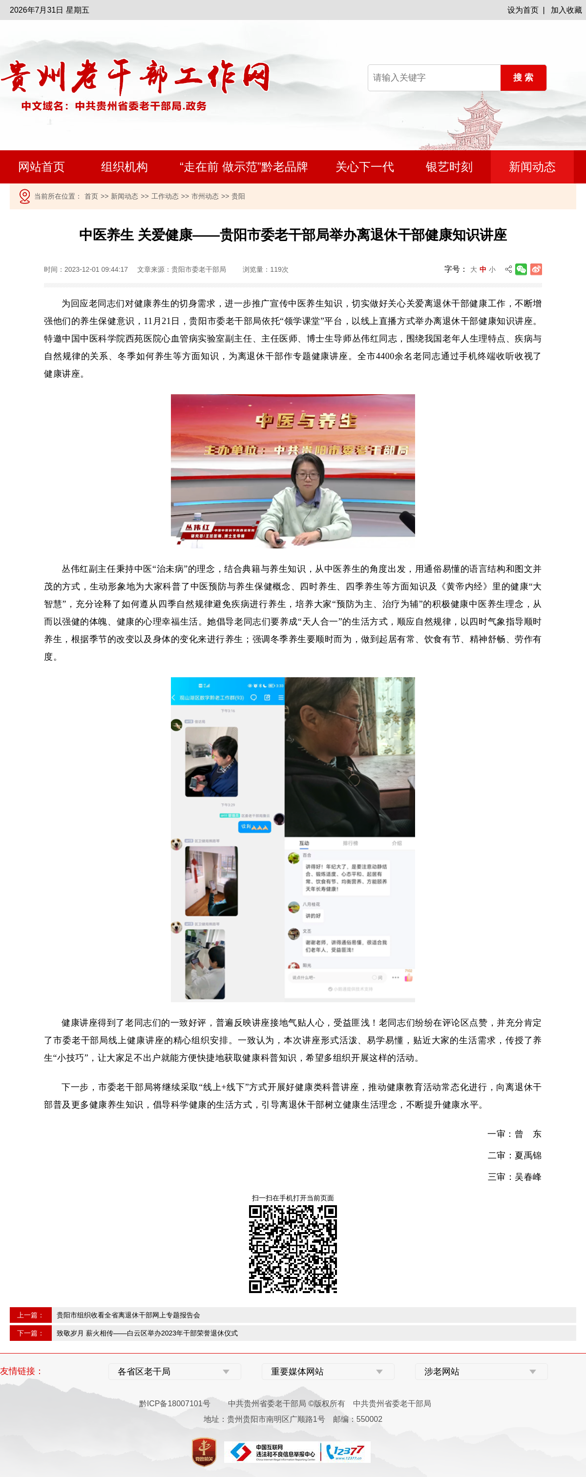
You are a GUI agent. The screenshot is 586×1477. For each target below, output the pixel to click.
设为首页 (523, 10)
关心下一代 (364, 166)
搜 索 (523, 77)
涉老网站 (442, 1371)
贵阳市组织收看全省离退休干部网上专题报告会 (128, 1315)
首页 (91, 196)
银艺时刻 (449, 166)
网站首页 (41, 166)
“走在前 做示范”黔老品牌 (244, 166)
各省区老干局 (144, 1371)
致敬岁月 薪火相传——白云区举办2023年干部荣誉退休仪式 (147, 1333)
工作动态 (165, 196)
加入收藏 (566, 10)
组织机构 (124, 166)
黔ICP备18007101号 (174, 1403)
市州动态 (205, 196)
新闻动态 (532, 166)
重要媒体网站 (297, 1371)
